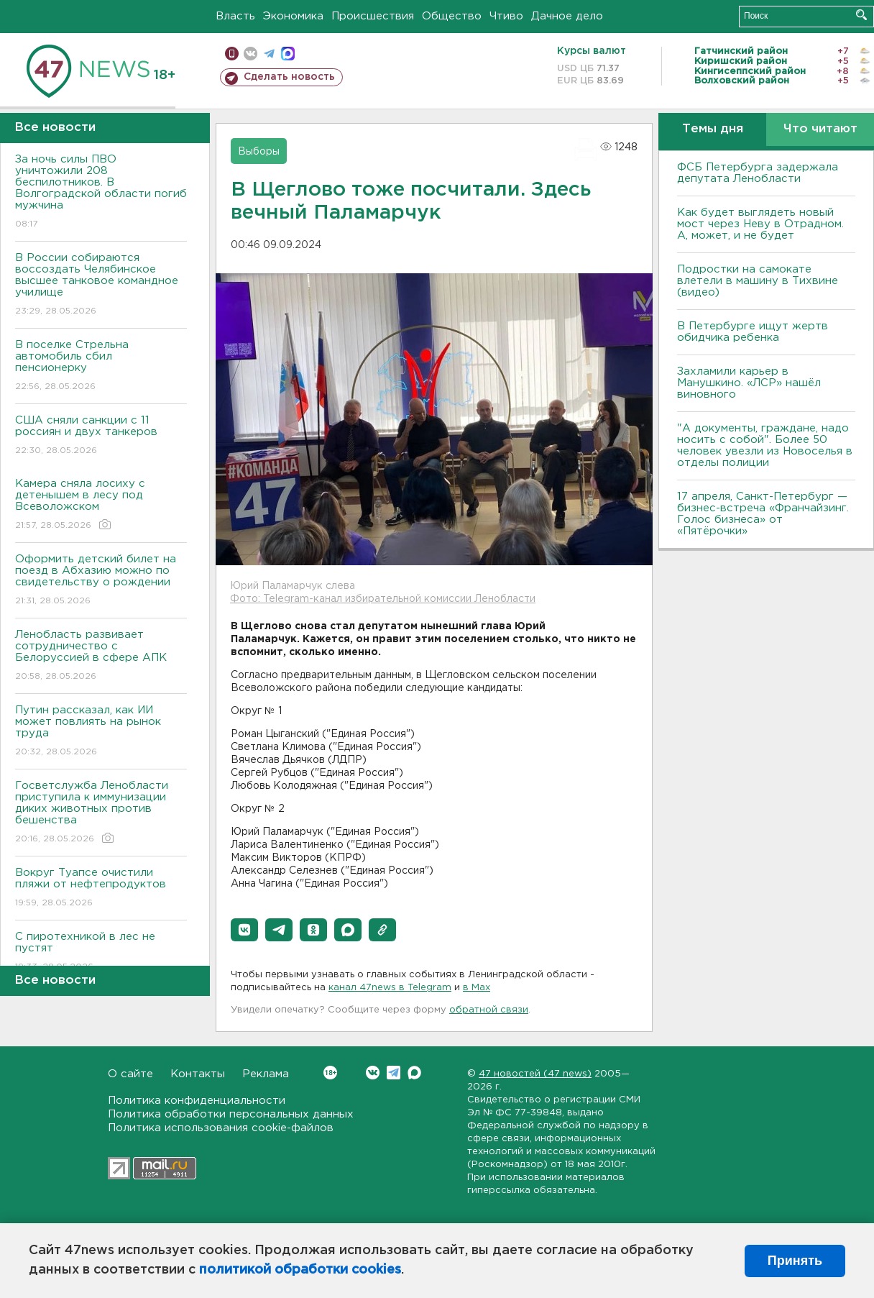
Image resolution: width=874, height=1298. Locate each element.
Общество (452, 16)
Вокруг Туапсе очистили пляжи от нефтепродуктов (101, 888)
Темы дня (712, 129)
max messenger (288, 53)
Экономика (293, 16)
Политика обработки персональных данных (231, 1114)
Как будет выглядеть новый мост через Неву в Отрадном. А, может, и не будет (760, 224)
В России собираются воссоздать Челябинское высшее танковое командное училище (101, 285)
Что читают (820, 129)
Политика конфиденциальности (196, 1100)
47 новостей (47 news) (535, 1074)
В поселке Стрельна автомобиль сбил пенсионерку (101, 366)
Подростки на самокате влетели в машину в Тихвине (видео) (757, 281)
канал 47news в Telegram (389, 988)
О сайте (130, 1074)
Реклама (265, 1074)
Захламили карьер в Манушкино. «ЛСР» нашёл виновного (749, 383)
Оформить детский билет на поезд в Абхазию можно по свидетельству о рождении (101, 580)
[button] (244, 929)
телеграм (269, 53)
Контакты (197, 1074)
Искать (861, 14)
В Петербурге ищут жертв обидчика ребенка (752, 331)
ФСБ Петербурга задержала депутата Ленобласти (757, 173)
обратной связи (488, 1010)
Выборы (259, 151)
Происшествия (372, 16)
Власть (235, 16)
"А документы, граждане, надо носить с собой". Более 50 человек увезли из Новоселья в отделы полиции (764, 445)
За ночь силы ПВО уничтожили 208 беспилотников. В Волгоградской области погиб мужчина (101, 192)
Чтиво (506, 16)
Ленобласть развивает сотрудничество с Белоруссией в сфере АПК (101, 656)
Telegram (393, 1072)
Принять (795, 1260)
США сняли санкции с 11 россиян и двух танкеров (101, 436)
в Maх (476, 988)
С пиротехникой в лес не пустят (101, 952)
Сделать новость (289, 77)
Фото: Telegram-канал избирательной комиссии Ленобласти (382, 599)
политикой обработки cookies (300, 1270)
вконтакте (250, 53)
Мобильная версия (232, 53)
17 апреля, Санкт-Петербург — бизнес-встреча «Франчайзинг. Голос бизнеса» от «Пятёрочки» (763, 514)
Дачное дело (567, 16)
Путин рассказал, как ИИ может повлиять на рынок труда (101, 731)
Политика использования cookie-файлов (221, 1128)
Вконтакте (330, 1072)
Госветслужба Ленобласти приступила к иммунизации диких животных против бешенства (101, 813)
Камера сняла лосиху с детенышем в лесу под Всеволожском (101, 505)
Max (414, 1072)
